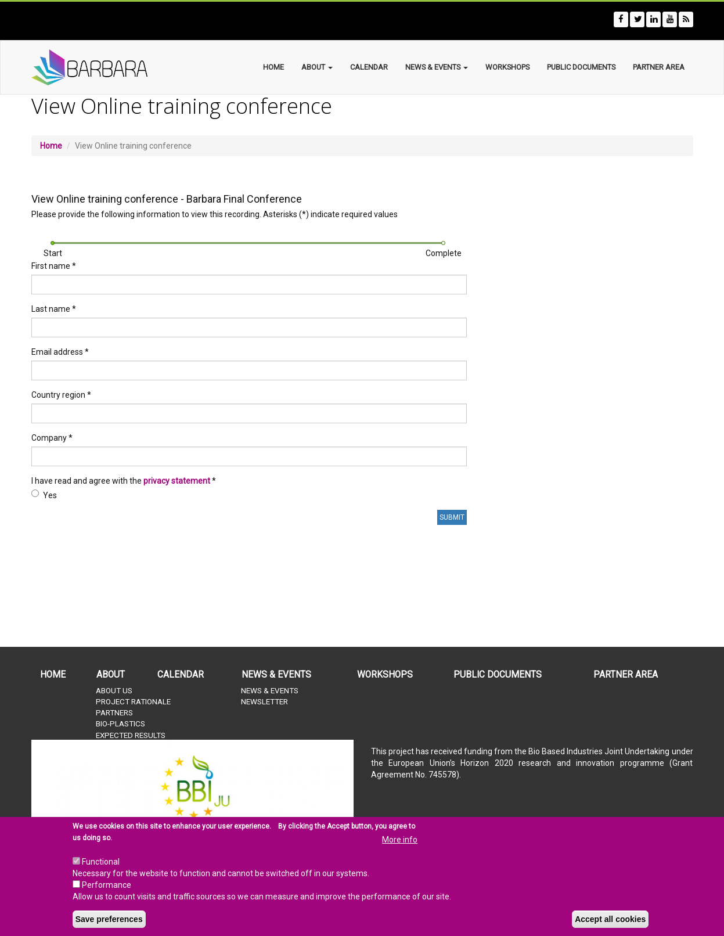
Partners (114, 712)
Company (52, 437)
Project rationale (133, 701)
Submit (452, 517)
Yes (44, 494)
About (317, 67)
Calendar (369, 67)
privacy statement (176, 480)
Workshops (507, 67)
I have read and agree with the (123, 480)
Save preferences (109, 919)
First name (53, 266)
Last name (53, 309)
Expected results (130, 735)
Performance (106, 885)
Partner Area (659, 67)
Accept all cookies (610, 919)
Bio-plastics (120, 723)
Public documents (581, 67)
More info (399, 839)
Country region (61, 394)
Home (273, 67)
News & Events (436, 67)
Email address (60, 352)
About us (114, 690)
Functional (101, 861)
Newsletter (264, 701)
